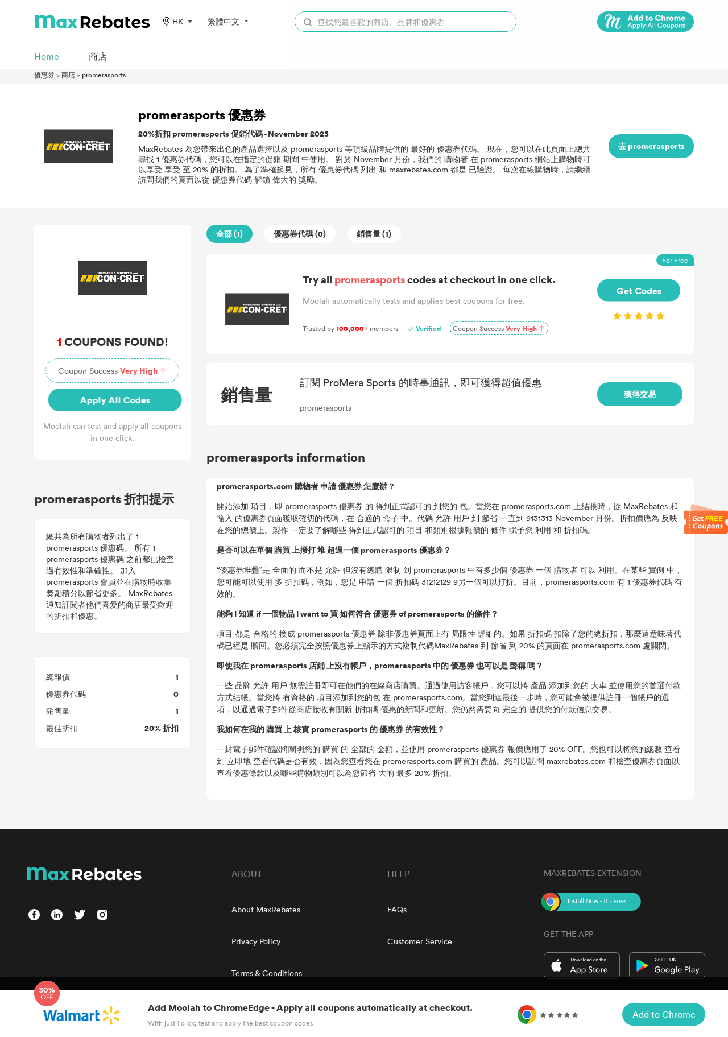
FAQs (397, 909)
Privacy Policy (255, 941)
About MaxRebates (265, 909)
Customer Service (419, 941)
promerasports (104, 74)
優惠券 (44, 74)
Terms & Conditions (266, 973)
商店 (68, 74)
